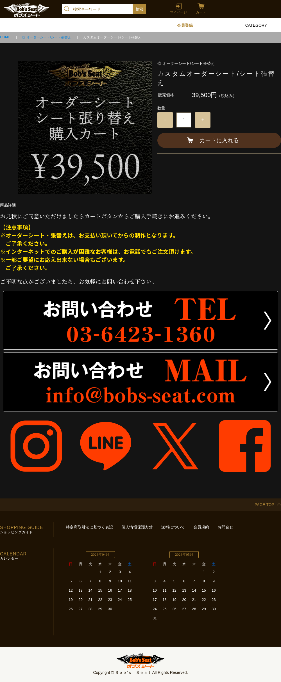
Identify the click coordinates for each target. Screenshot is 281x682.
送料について (173, 527)
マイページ (178, 12)
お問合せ (225, 527)
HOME (5, 37)
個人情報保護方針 (137, 527)
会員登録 (185, 25)
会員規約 (201, 527)
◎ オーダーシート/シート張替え (47, 37)
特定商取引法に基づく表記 (89, 527)
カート (201, 12)
